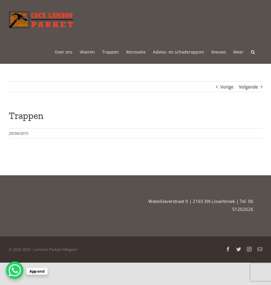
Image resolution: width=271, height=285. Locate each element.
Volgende (248, 87)
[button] (253, 51)
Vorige (226, 87)
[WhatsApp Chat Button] (15, 270)
